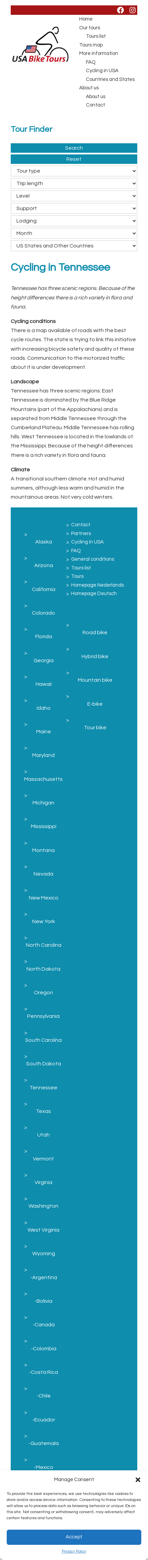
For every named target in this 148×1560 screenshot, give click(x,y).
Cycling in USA (102, 70)
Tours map (91, 45)
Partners (81, 533)
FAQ (91, 62)
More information (98, 53)
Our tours (89, 27)
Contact (95, 105)
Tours (77, 576)
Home (86, 19)
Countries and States (110, 79)
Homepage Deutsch (94, 593)
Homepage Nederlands (97, 585)
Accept (74, 1536)
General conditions (92, 559)
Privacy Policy (74, 1551)
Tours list (96, 36)
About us (89, 87)
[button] (138, 1479)
